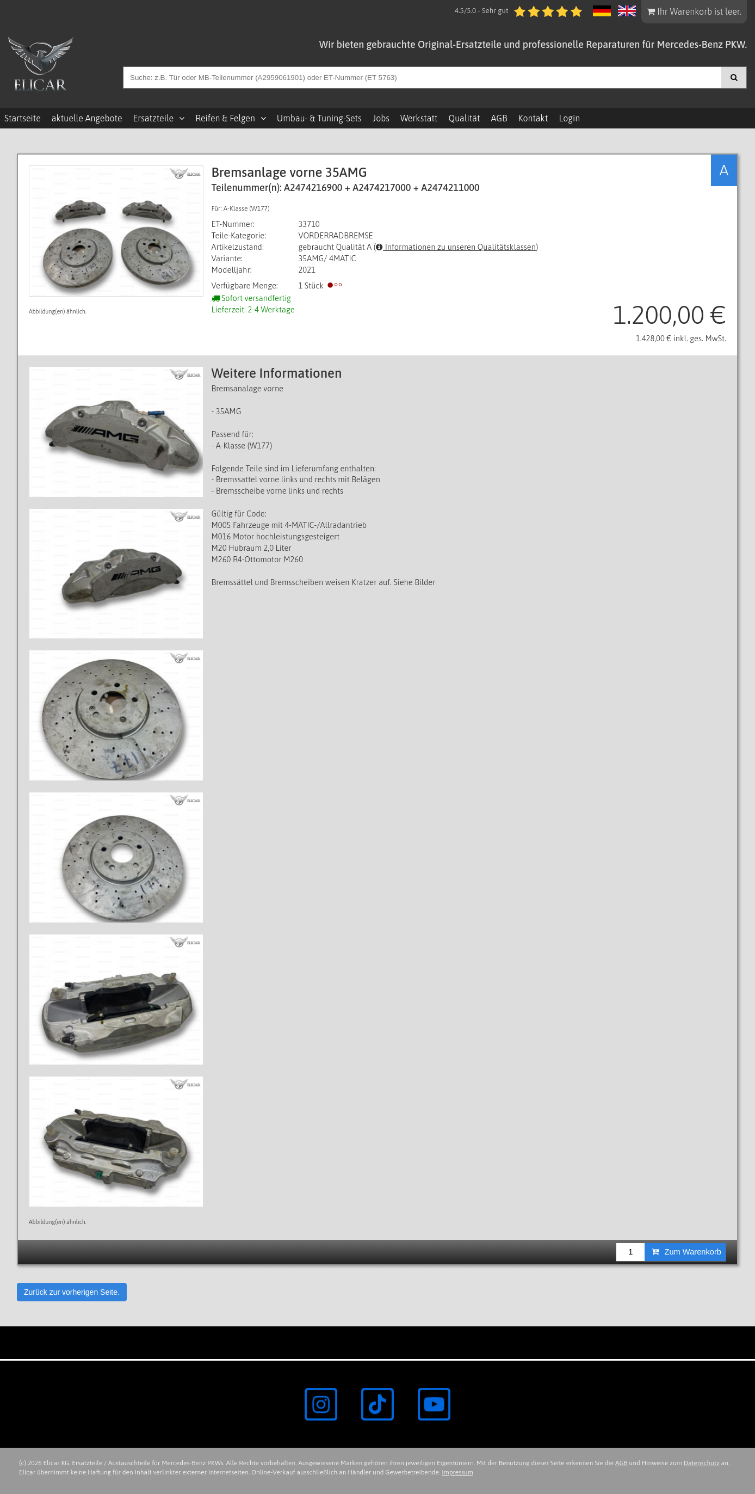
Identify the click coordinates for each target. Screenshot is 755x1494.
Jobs (381, 118)
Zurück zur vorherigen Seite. (72, 1292)
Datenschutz (702, 1463)
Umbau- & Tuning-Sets (319, 118)
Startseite (22, 118)
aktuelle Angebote (87, 118)
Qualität (464, 118)
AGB (499, 118)
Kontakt (533, 118)
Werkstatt (418, 118)
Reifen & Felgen (225, 118)
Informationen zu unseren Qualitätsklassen (456, 246)
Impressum (457, 1472)
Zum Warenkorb (686, 1251)
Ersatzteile (153, 118)
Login (569, 118)
